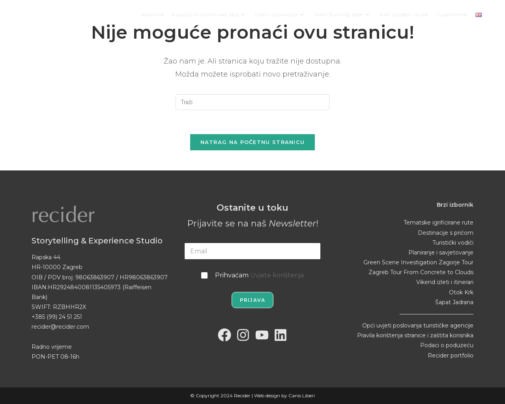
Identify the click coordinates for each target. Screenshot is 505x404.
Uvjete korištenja (277, 275)
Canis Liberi (301, 395)
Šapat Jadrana (454, 302)
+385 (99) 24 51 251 (57, 316)
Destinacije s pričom (445, 232)
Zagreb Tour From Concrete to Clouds (420, 272)
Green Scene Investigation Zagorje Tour (418, 262)
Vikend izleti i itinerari (444, 282)
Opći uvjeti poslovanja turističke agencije (417, 325)
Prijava (252, 300)
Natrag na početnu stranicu (252, 142)
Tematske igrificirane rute (438, 222)
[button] (12, 392)
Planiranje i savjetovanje (440, 252)
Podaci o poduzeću (446, 345)
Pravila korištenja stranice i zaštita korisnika (415, 335)
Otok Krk (461, 292)
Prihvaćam (259, 275)
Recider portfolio (450, 355)
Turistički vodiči (452, 242)
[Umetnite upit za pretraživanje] (252, 102)
